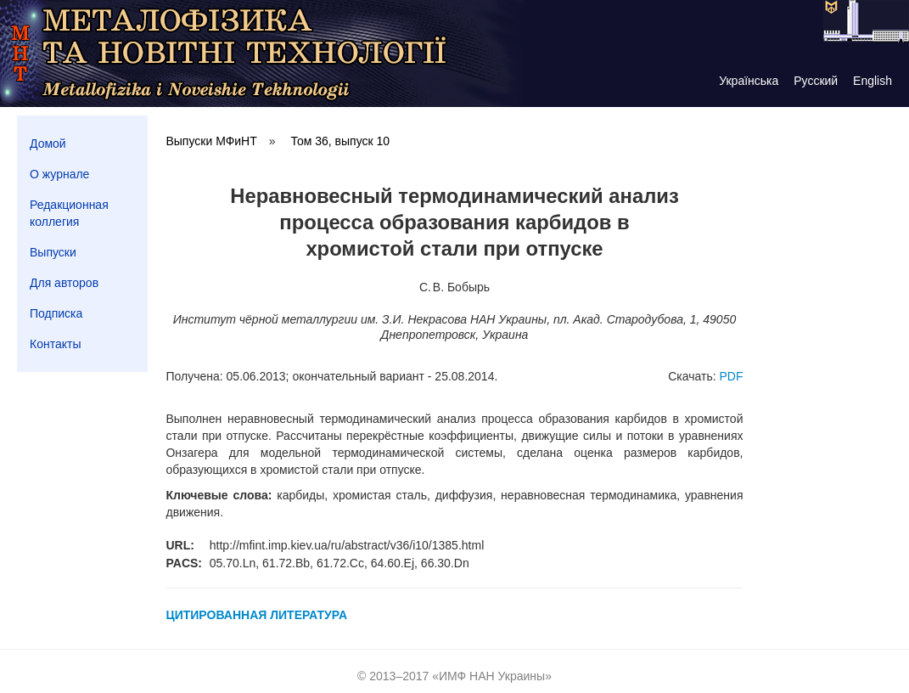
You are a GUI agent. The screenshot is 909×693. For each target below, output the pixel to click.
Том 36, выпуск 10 (340, 141)
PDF (731, 376)
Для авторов (64, 283)
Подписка (56, 313)
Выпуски (53, 252)
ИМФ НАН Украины (492, 676)
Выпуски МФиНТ (211, 141)
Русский (816, 80)
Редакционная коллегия (69, 213)
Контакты (55, 344)
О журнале (59, 174)
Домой (48, 143)
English (872, 80)
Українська (748, 80)
